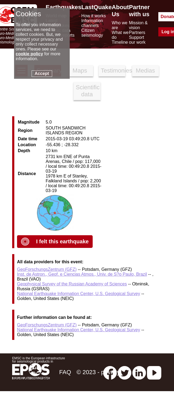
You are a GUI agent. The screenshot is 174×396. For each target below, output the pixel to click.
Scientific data (87, 91)
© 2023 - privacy (98, 372)
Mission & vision (138, 25)
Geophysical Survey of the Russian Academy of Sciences (72, 284)
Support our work (137, 40)
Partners (137, 32)
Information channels (92, 23)
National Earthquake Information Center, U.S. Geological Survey (78, 293)
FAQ (65, 372)
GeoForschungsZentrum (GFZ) (47, 269)
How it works (93, 15)
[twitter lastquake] (124, 372)
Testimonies (113, 70)
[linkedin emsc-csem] (139, 372)
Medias (145, 70)
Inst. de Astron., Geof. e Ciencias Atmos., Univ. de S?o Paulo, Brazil (82, 274)
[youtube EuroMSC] (154, 372)
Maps (80, 70)
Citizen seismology (92, 32)
